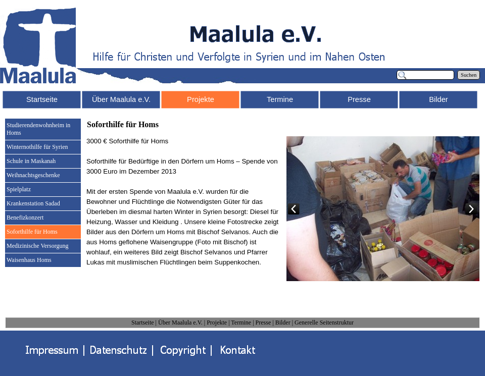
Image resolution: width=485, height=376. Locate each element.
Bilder (282, 322)
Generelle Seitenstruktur (324, 322)
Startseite (142, 322)
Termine (241, 322)
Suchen (468, 75)
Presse (263, 322)
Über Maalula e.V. (180, 322)
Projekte (217, 322)
